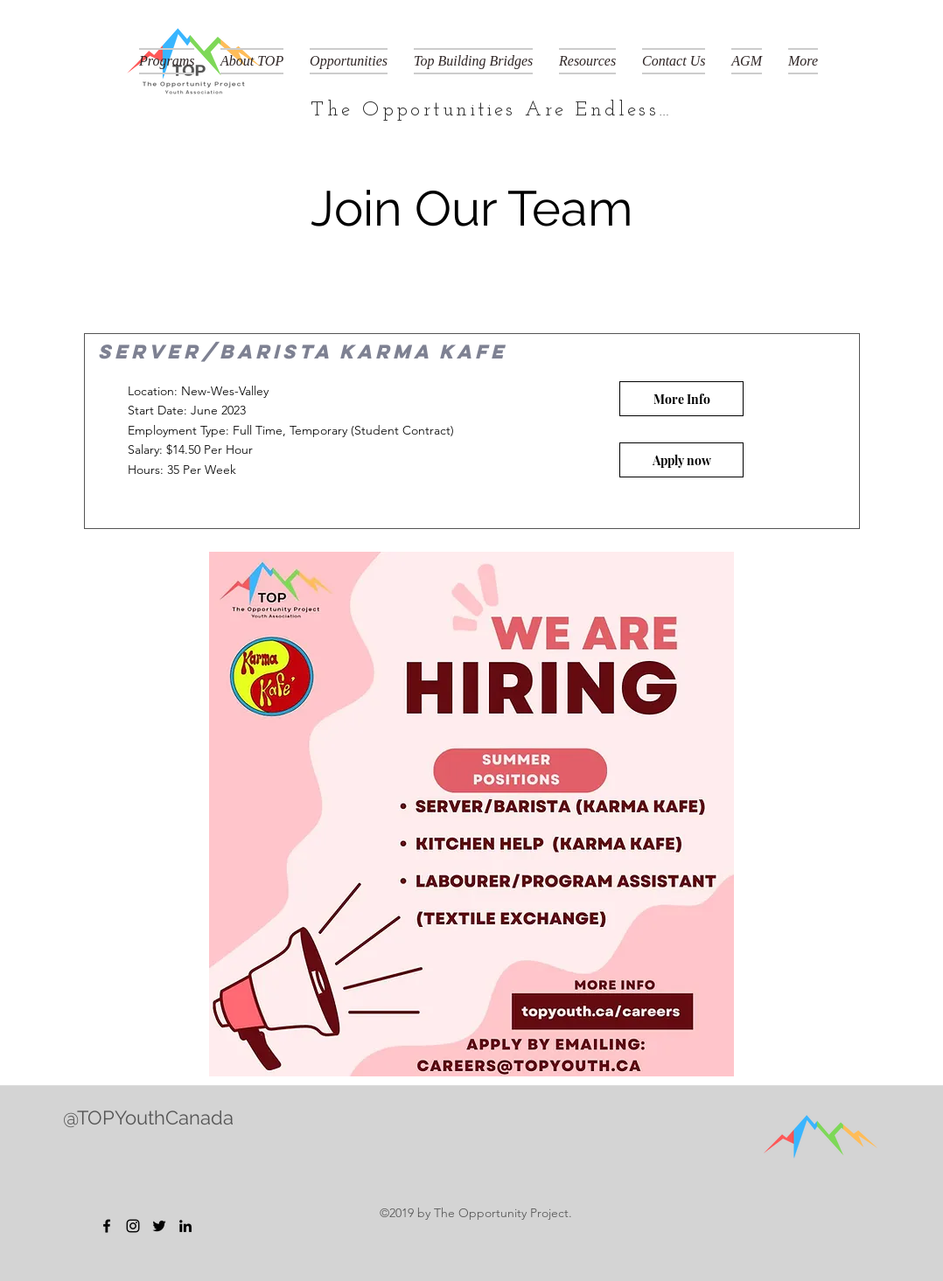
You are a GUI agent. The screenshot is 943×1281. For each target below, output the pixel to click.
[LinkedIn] (185, 1226)
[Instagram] (133, 1226)
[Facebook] (106, 1226)
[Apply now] (681, 459)
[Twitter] (159, 1226)
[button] (166, 61)
